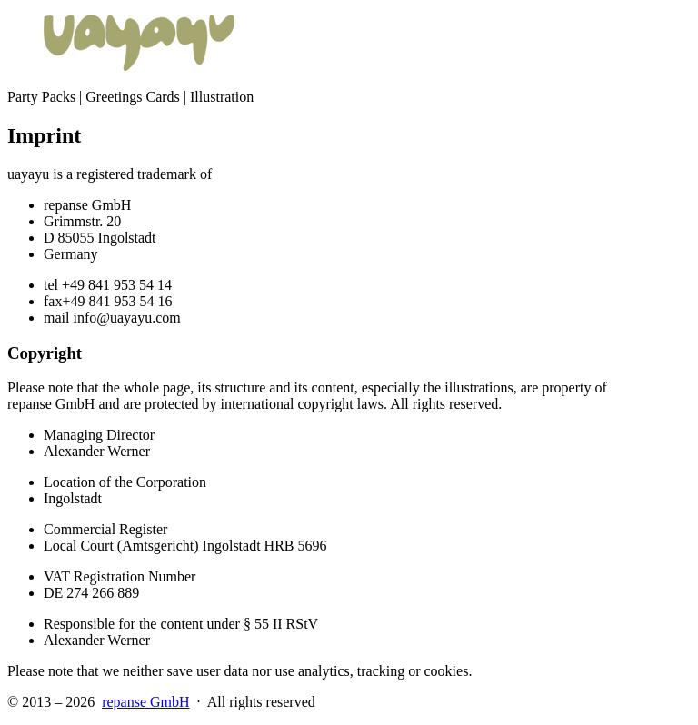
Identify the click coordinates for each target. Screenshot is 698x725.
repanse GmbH (145, 702)
